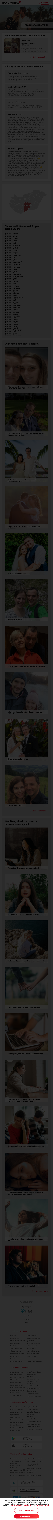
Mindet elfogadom (26, 1516)
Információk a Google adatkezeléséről (37, 1506)
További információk (15, 1506)
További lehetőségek (26, 1510)
